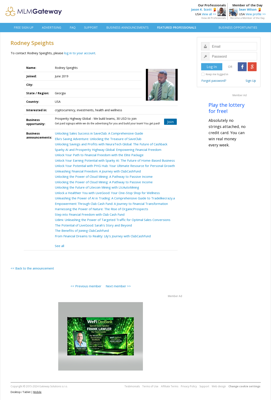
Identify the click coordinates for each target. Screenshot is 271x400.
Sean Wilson (248, 9)
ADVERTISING (51, 27)
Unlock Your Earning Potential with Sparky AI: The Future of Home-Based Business (115, 160)
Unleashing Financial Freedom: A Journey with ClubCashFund (98, 171)
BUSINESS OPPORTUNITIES (237, 27)
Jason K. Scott (201, 9)
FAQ (73, 27)
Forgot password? (213, 81)
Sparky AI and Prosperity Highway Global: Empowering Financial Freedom (108, 149)
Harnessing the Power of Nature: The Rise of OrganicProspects (101, 209)
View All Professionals (213, 17)
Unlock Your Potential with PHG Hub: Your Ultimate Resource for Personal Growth (115, 166)
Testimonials (132, 386)
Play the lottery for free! (227, 107)
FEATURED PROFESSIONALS (176, 27)
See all (59, 246)
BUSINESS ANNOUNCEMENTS (127, 27)
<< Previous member (86, 286)
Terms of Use (150, 386)
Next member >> (118, 286)
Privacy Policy (189, 386)
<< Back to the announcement (32, 268)
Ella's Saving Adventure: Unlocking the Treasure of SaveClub (98, 139)
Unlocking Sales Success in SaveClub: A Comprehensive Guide (99, 133)
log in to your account (79, 53)
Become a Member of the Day (247, 17)
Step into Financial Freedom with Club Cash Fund (89, 214)
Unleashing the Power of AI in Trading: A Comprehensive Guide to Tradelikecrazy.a (115, 198)
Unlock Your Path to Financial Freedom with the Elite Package (99, 155)
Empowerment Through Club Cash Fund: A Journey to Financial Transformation (111, 203)
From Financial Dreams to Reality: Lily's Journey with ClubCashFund (103, 236)
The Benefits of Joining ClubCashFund (82, 230)
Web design (219, 386)
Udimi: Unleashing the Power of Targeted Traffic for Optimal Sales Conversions (112, 220)
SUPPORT (91, 27)
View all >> (209, 14)
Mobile (37, 392)
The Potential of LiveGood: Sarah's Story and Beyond (93, 225)
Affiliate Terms (169, 386)
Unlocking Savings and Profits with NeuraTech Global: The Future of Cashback (111, 144)
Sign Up (251, 81)
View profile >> (256, 14)
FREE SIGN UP (23, 27)
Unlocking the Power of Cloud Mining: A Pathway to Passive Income (104, 176)
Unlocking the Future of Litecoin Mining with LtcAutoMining (97, 187)
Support (204, 386)
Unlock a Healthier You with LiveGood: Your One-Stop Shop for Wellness (107, 193)
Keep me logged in (217, 74)
